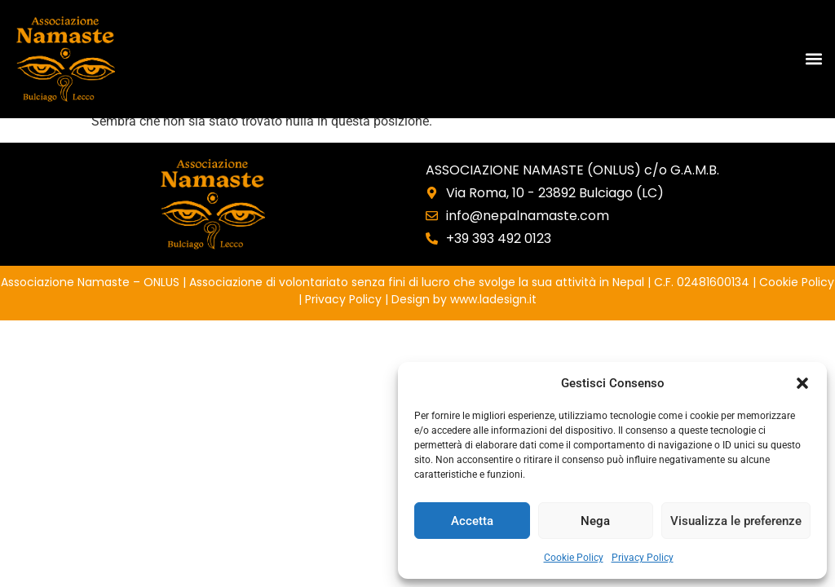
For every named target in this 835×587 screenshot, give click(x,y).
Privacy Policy (643, 557)
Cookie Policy (573, 557)
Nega (595, 521)
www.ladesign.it (493, 299)
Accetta (472, 521)
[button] (802, 383)
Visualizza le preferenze (736, 521)
